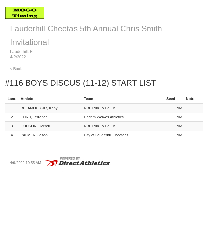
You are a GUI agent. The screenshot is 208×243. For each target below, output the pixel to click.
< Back (16, 68)
